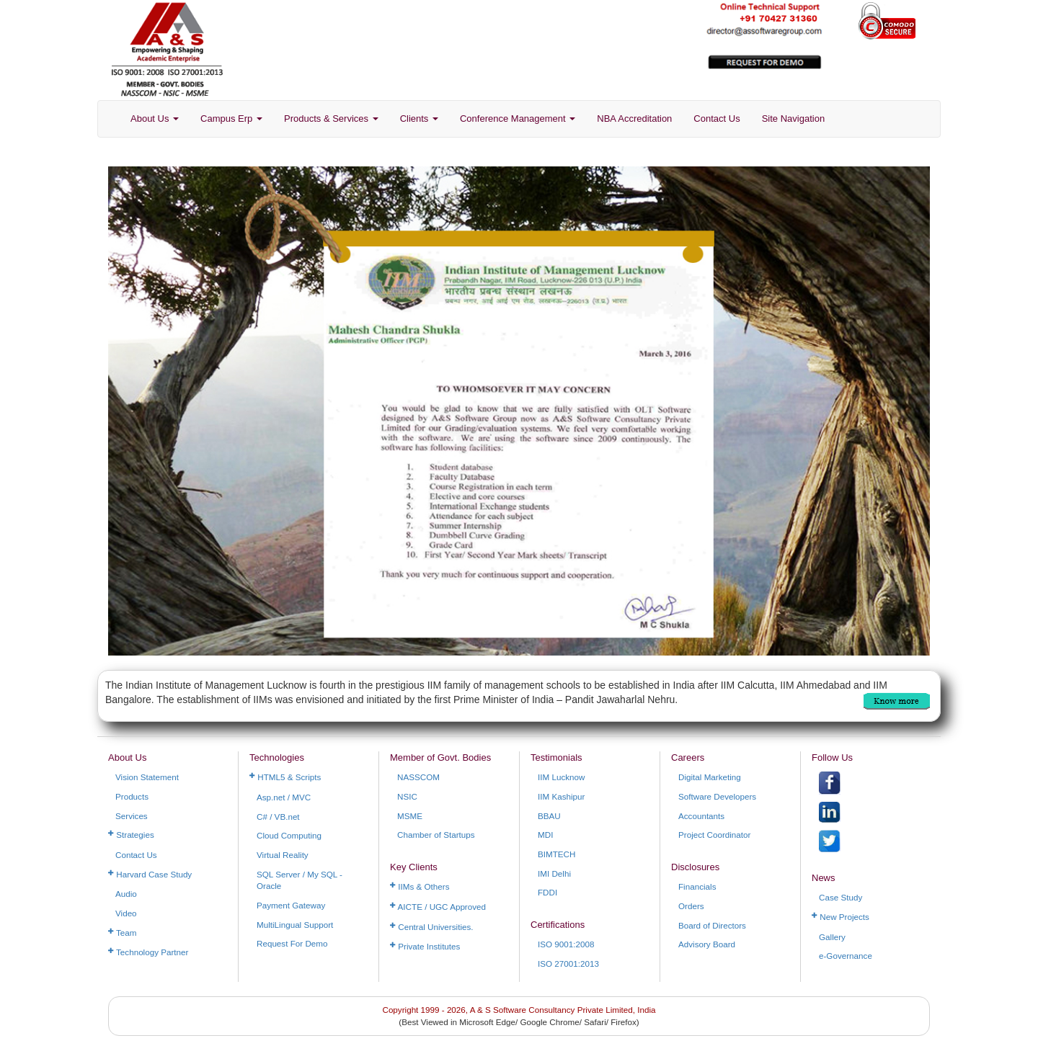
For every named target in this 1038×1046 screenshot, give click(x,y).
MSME (409, 816)
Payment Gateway (291, 905)
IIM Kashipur (561, 796)
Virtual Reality (283, 854)
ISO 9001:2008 (566, 944)
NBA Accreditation (634, 118)
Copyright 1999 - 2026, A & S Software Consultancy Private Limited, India (518, 1009)
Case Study (840, 897)
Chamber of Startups (436, 834)
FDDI (547, 892)
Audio (126, 893)
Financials (697, 886)
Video (126, 913)
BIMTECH (556, 854)
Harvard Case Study (150, 874)
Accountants (701, 816)
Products (131, 796)
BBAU (549, 816)
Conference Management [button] (517, 118)
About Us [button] (154, 118)
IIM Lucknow (561, 777)
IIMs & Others (420, 886)
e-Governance (845, 955)
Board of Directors (712, 925)
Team (122, 932)
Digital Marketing (709, 777)
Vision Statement (147, 777)
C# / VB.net (278, 816)
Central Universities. (432, 926)
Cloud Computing (289, 835)
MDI (545, 834)
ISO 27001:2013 (568, 963)
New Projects (840, 916)
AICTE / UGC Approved (438, 906)
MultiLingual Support (295, 924)
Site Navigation (793, 118)
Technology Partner (148, 952)
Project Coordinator (714, 834)
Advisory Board (706, 944)
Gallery (832, 937)
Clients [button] (419, 118)
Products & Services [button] (331, 118)
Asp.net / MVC (284, 797)
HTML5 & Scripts (285, 777)
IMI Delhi (554, 873)
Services (131, 816)
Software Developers (717, 796)
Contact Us (716, 118)
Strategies (131, 834)
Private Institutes (425, 946)
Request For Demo (292, 943)
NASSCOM (418, 777)
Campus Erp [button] (231, 118)
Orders (691, 906)
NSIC (407, 796)
